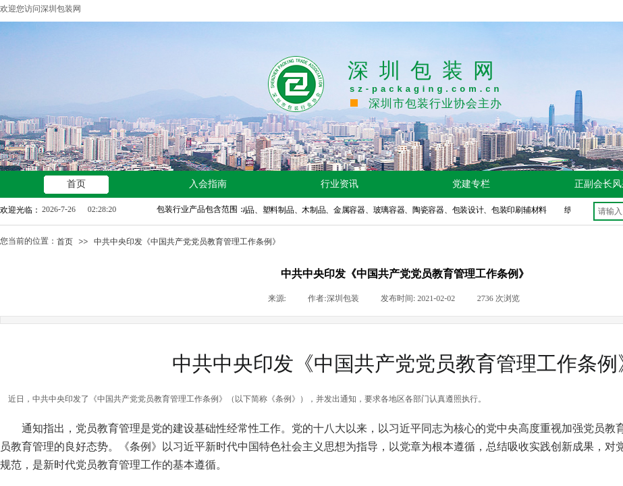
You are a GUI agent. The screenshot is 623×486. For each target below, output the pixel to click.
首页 (65, 241)
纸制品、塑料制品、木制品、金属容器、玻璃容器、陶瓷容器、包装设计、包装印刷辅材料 (391, 210)
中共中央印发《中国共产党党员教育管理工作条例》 (187, 241)
